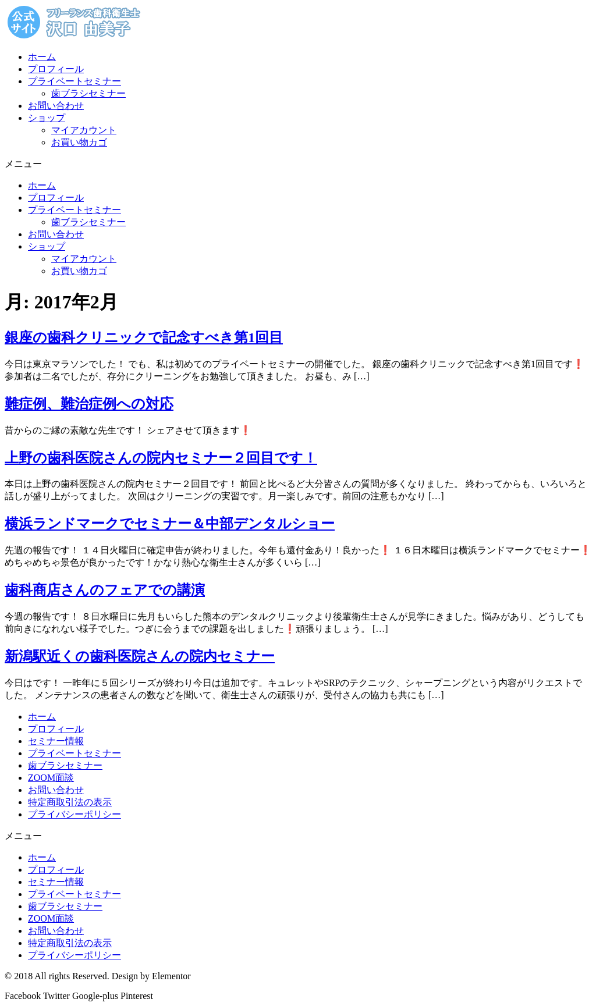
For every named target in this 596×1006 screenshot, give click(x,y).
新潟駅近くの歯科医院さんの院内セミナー (140, 656)
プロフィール (56, 69)
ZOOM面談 (51, 778)
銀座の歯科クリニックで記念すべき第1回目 (144, 337)
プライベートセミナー (74, 81)
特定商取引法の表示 (70, 802)
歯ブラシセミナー (88, 93)
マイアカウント (83, 130)
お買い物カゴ (79, 142)
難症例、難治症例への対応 (89, 403)
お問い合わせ (56, 106)
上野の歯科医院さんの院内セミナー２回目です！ (161, 457)
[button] (298, 164)
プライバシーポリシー (74, 814)
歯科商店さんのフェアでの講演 (105, 590)
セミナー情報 (56, 741)
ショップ (46, 118)
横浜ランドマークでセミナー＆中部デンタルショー (170, 523)
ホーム (42, 57)
